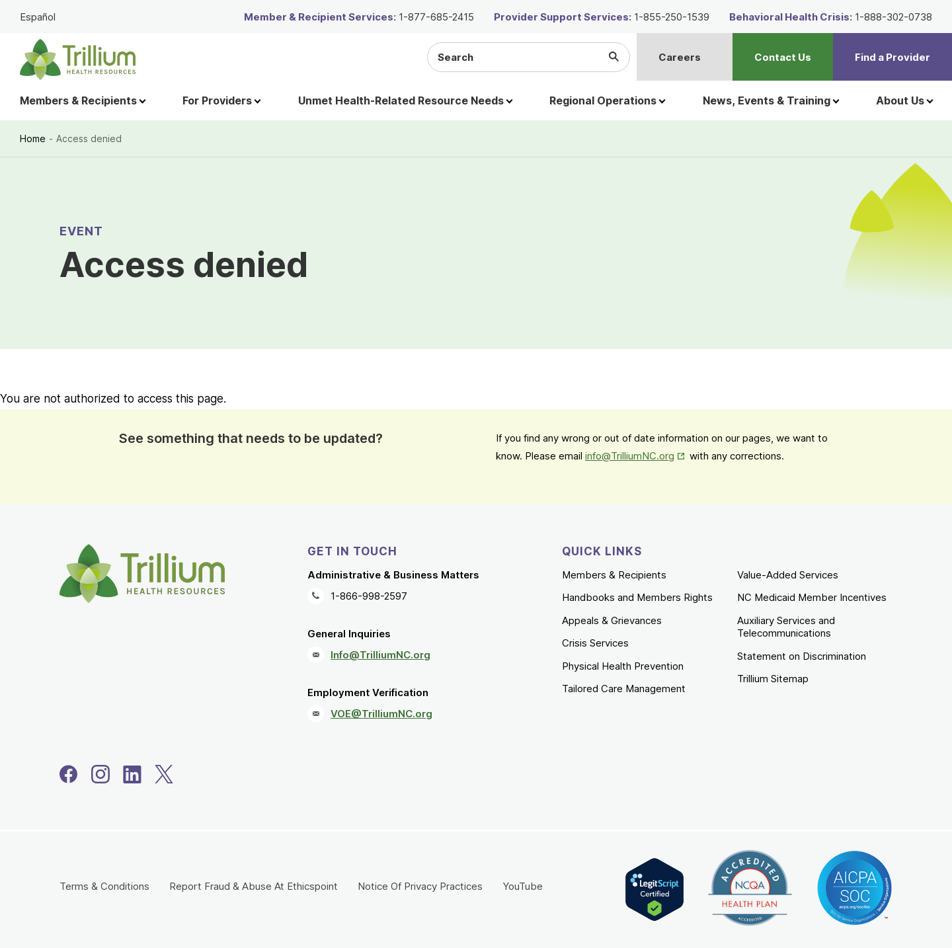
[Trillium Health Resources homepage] (78, 59)
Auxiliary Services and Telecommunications (786, 627)
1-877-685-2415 (436, 17)
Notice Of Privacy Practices (420, 886)
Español (38, 17)
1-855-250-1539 (671, 17)
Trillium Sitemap (773, 678)
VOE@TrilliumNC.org (381, 713)
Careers (679, 57)
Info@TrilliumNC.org (380, 655)
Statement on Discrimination (801, 656)
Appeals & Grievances (612, 620)
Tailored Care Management (624, 688)
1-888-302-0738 (893, 17)
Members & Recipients (614, 575)
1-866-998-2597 (369, 596)
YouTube (522, 886)
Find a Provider (892, 57)
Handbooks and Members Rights (637, 597)
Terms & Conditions (104, 886)
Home (33, 138)
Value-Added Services (787, 575)
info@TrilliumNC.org (629, 456)
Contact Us (782, 57)
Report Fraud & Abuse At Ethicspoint (253, 886)
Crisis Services (595, 643)
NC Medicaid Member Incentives (812, 597)
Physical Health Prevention (623, 666)
